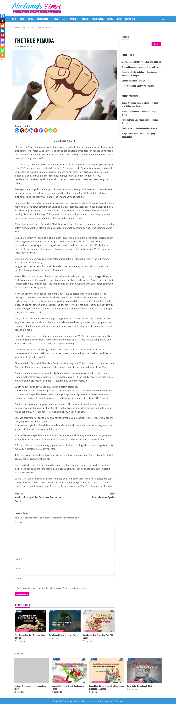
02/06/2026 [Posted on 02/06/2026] (20, 692)
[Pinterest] (36, 130)
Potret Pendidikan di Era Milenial (143, 128)
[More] (55, 130)
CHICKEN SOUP (42, 19)
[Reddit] (26, 130)
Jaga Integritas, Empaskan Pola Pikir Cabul (99, 621)
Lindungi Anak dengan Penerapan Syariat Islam (141, 61)
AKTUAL (31, 19)
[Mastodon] (41, 130)
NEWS (22, 19)
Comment (20, 522)
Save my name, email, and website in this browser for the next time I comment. (53, 588)
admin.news (19, 46)
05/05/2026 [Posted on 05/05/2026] (89, 641)
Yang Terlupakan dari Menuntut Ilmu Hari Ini (30, 621)
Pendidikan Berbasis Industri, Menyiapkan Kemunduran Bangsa (106, 670)
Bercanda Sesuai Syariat (90, 495)
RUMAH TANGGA (98, 19)
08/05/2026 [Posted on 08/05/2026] (55, 638)
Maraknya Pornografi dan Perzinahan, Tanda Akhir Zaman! (40, 497)
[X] (22, 130)
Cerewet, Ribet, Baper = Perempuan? (138, 85)
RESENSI (85, 19)
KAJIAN (63, 19)
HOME (14, 19)
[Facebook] (17, 130)
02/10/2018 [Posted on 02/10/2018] (28, 46)
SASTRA (110, 19)
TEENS (119, 19)
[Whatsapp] (50, 130)
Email (18, 568)
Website (18, 578)
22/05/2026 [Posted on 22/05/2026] (21, 641)
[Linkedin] (31, 130)
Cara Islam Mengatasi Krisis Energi (64, 621)
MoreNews (105, 701)
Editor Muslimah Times (131, 102)
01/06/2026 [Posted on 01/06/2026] (133, 689)
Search (125, 37)
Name (18, 559)
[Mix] (46, 130)
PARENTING (74, 19)
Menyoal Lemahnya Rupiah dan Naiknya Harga (140, 66)
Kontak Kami (130, 19)
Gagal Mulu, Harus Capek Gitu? (134, 80)
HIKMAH (55, 19)
